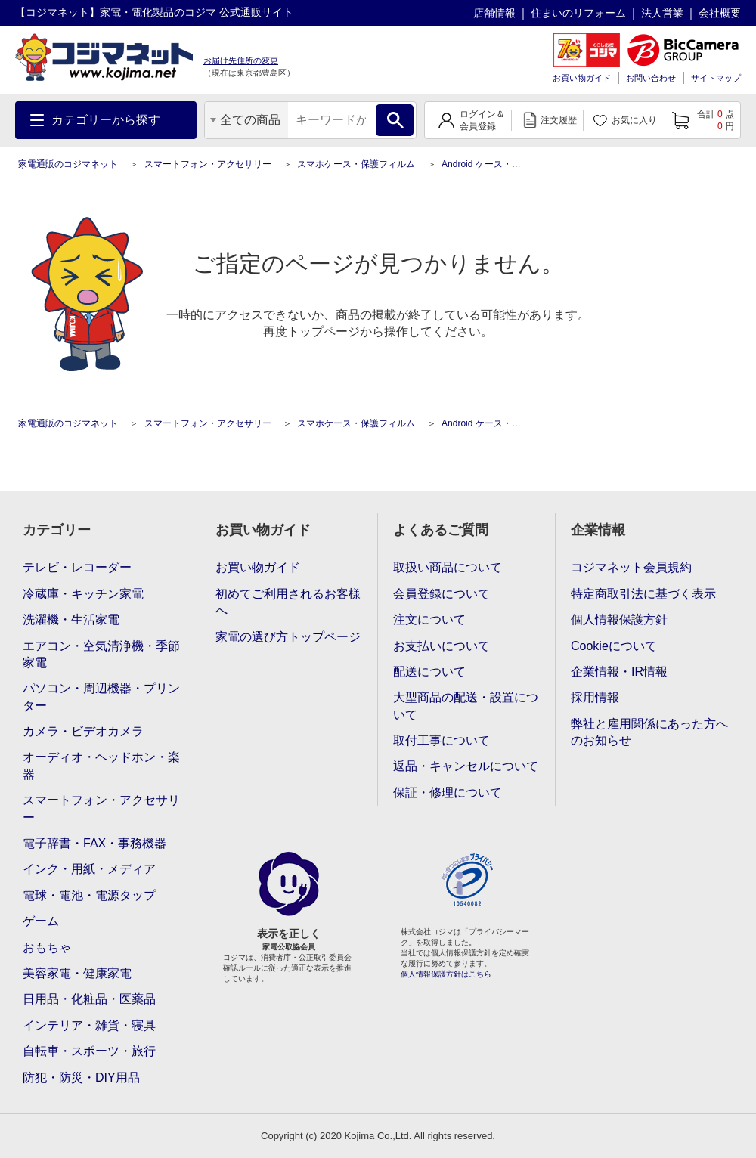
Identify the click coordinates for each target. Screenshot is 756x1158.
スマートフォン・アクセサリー (207, 164)
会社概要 (720, 13)
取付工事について (441, 740)
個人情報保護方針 (619, 619)
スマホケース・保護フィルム (356, 164)
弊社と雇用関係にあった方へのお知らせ (649, 732)
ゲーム (41, 921)
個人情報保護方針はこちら (446, 974)
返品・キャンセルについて (465, 766)
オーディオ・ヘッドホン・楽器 (101, 765)
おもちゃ (47, 947)
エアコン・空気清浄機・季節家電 (101, 654)
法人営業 (662, 13)
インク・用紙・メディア (89, 868)
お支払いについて (441, 645)
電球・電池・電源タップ (89, 895)
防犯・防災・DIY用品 (81, 1077)
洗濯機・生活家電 (71, 619)
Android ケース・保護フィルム (504, 164)
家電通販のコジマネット (68, 164)
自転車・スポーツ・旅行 (89, 1051)
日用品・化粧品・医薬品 (89, 998)
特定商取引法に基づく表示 (643, 593)
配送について (429, 671)
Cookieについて (614, 645)
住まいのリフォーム (578, 13)
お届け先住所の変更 (240, 60)
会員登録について (441, 593)
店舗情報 (494, 13)
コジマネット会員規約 (631, 567)
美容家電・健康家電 (77, 973)
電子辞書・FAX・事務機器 (94, 843)
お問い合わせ (651, 77)
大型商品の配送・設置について (465, 705)
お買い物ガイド (582, 77)
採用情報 (595, 697)
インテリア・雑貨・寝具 (89, 1025)
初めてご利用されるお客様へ (288, 602)
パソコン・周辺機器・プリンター (101, 696)
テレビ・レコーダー (77, 567)
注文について (429, 619)
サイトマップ (716, 77)
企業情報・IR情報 (619, 671)
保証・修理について (447, 792)
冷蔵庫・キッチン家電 (83, 593)
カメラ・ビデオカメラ (83, 731)
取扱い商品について (447, 567)
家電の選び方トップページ (288, 636)
